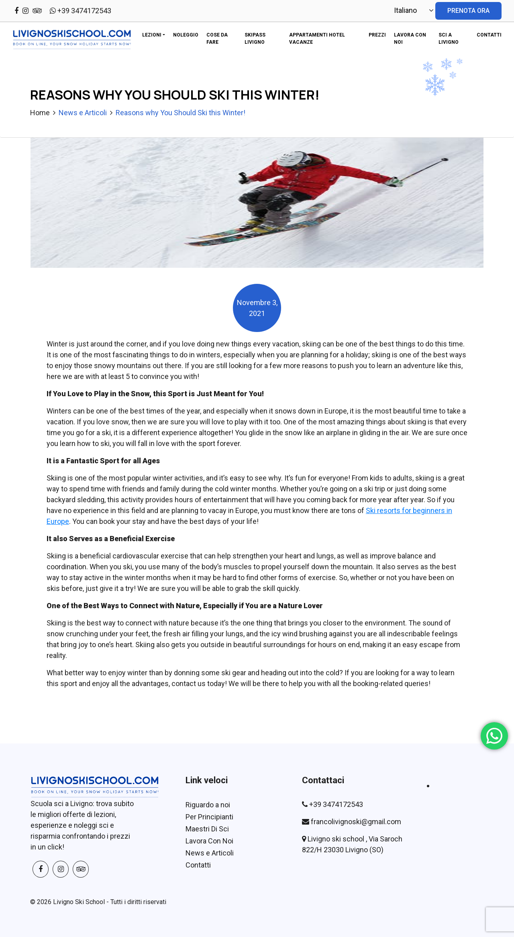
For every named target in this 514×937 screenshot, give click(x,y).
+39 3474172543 (80, 10)
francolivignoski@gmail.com (356, 821)
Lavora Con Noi (209, 841)
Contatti (198, 865)
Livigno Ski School (79, 902)
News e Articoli (83, 112)
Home (40, 112)
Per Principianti (209, 817)
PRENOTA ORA (468, 10)
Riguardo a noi (208, 805)
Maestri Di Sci (207, 829)
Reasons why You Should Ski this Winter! (180, 112)
